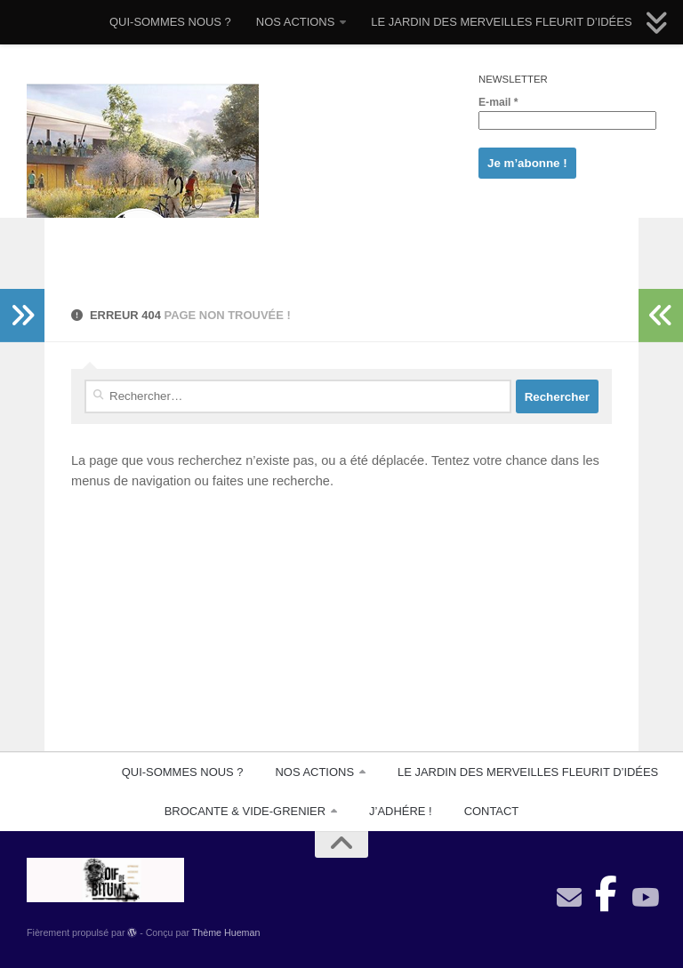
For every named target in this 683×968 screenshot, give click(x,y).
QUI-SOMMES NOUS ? (170, 21)
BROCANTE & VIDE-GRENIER (245, 811)
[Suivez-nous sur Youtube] (643, 897)
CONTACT (491, 811)
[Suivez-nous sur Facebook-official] (606, 889)
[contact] (569, 897)
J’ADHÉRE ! (400, 811)
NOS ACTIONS (295, 21)
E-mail (498, 102)
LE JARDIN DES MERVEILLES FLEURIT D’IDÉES (501, 21)
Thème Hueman (226, 932)
